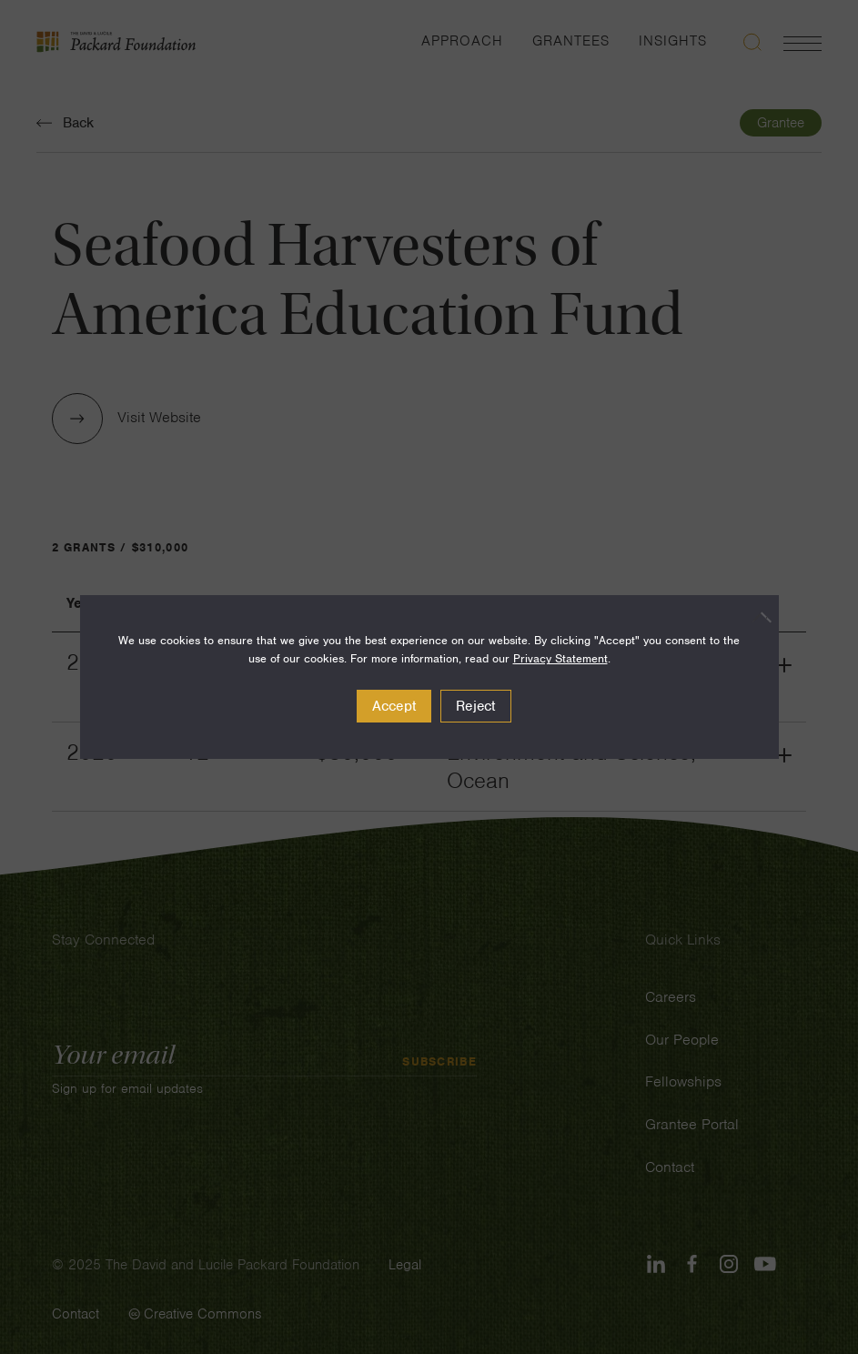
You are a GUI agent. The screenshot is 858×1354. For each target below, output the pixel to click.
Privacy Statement (560, 658)
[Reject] (756, 617)
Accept (394, 706)
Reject (476, 706)
